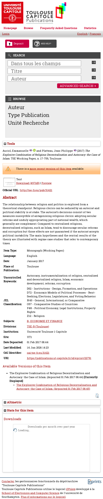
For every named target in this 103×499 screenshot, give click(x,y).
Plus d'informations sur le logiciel (43, 497)
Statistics (90, 28)
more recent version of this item (50, 169)
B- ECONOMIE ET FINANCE (44, 321)
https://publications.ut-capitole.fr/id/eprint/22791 (59, 358)
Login (5, 34)
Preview (46, 183)
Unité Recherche (28, 122)
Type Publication (29, 114)
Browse (28, 28)
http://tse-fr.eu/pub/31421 (36, 190)
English (82, 34)
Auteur (16, 107)
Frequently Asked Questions (58, 28)
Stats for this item (18, 410)
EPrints (70, 489)
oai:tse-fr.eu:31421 (38, 353)
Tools (9, 144)
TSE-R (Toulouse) (38, 326)
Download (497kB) (28, 183)
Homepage (10, 28)
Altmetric (13, 402)
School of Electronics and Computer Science (30, 493)
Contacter (8, 481)
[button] (97, 395)
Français (95, 34)
